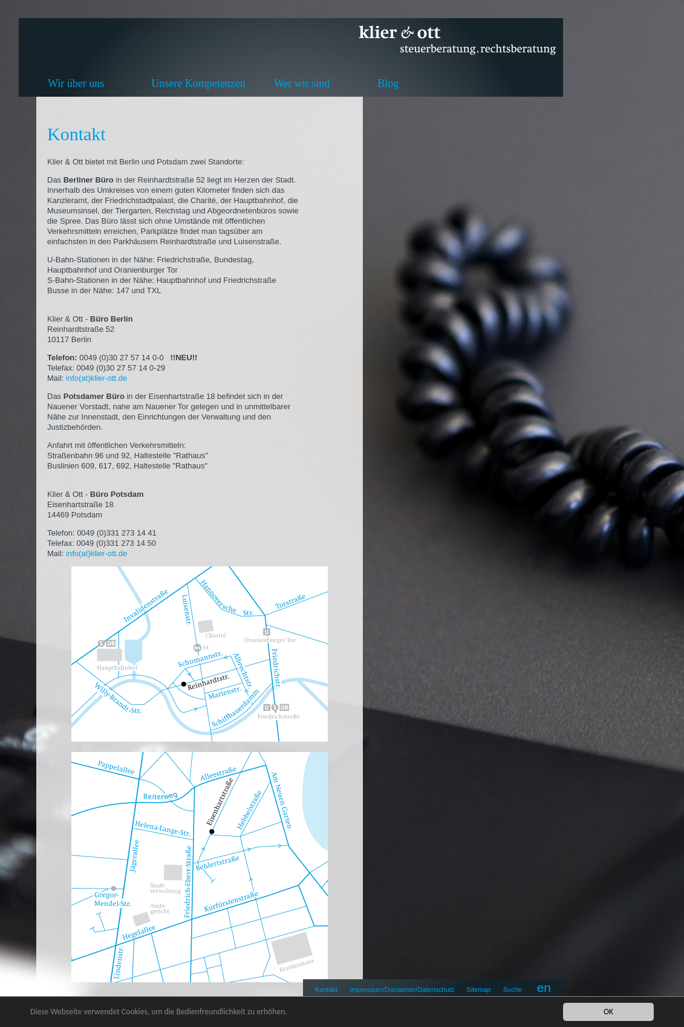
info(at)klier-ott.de (97, 378)
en (544, 987)
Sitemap (478, 989)
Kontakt (326, 989)
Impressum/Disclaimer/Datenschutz (402, 989)
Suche (512, 989)
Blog (388, 83)
